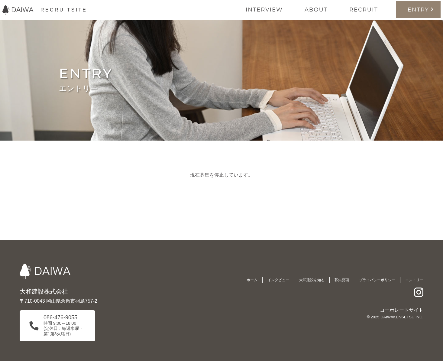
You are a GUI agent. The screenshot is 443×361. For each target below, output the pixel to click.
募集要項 (342, 280)
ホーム (252, 280)
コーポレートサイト (401, 310)
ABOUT (316, 9)
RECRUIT (363, 9)
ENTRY (418, 9)
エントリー (414, 280)
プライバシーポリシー (377, 280)
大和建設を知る (312, 280)
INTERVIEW (264, 9)
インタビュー (278, 280)
